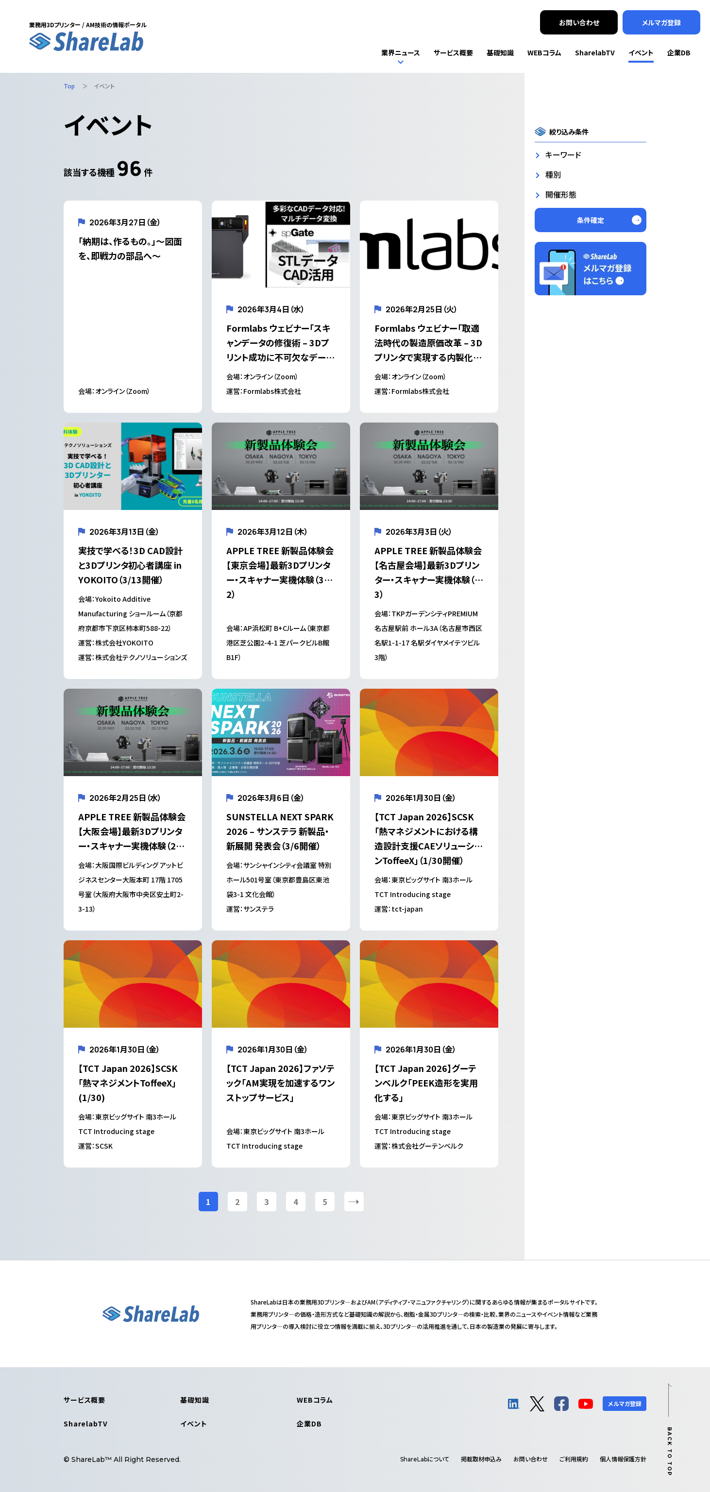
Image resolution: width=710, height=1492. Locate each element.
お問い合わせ (530, 1459)
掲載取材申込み (481, 1459)
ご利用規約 (573, 1459)
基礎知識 (194, 1400)
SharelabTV (85, 1423)
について (424, 1459)
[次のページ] (354, 1201)
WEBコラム (315, 1400)
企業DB (309, 1423)
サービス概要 (84, 1400)
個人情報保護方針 (623, 1459)
